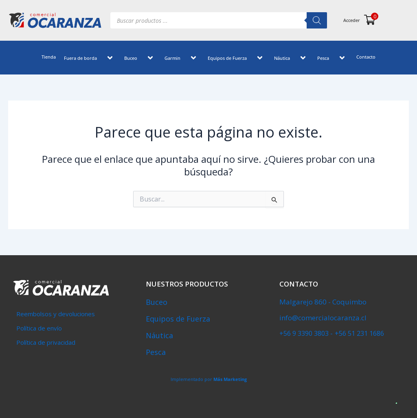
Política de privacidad (45, 342)
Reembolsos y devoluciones (55, 314)
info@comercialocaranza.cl (323, 317)
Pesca (332, 59)
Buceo (140, 59)
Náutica (291, 59)
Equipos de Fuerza (237, 59)
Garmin (182, 59)
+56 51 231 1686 (358, 333)
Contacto (365, 57)
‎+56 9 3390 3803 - (305, 333)
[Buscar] (317, 20)
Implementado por (209, 379)
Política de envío (39, 328)
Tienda (49, 57)
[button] (100, 59)
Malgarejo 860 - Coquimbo (323, 301)
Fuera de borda (90, 59)
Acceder (351, 20)
